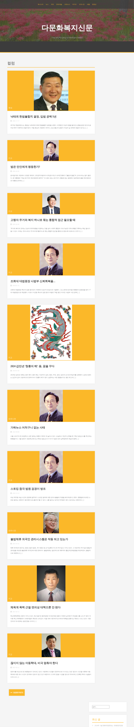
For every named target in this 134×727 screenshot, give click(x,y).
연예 (95, 527)
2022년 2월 (98, 236)
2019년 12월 (98, 291)
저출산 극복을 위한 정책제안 (104, 90)
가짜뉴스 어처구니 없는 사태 (27, 438)
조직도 (96, 545)
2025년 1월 (98, 175)
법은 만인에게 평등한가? (25, 169)
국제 (52, 4)
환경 (95, 574)
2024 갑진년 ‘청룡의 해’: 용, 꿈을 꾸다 (32, 374)
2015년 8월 (98, 426)
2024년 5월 (98, 196)
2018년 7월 (98, 333)
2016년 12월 (98, 383)
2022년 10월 (98, 230)
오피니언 (81, 4)
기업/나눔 (97, 493)
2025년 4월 (98, 167)
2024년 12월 (98, 178)
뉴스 (47, 4)
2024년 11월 (98, 180)
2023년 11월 (98, 209)
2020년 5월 (98, 278)
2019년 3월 (98, 312)
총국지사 (97, 556)
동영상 (94, 4)
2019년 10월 (98, 296)
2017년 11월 (98, 354)
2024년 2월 (98, 204)
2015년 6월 (98, 431)
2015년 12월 (98, 415)
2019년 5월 (98, 307)
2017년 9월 (98, 360)
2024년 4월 (98, 199)
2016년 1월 (98, 413)
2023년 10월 (98, 212)
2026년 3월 (98, 143)
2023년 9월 (98, 214)
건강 (95, 479)
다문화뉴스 (97, 503)
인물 (95, 535)
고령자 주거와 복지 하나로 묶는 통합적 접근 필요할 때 (42, 222)
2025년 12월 (98, 151)
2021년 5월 (98, 251)
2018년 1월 (98, 349)
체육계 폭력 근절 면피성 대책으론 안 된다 (35, 623)
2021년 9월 (98, 244)
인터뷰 (96, 540)
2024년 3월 (98, 201)
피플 (88, 4)
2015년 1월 (98, 444)
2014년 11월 (98, 450)
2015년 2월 (98, 442)
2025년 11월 (98, 154)
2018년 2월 (98, 347)
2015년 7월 (98, 428)
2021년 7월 (98, 249)
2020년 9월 (98, 267)
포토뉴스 (67, 4)
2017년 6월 (98, 368)
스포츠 (96, 524)
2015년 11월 (98, 418)
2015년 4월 (98, 436)
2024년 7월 (98, 191)
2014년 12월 (98, 447)
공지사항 (97, 482)
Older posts (18, 708)
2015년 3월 (98, 439)
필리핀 (96, 567)
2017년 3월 (98, 376)
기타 (95, 495)
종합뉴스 (97, 548)
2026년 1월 (98, 149)
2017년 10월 (98, 357)
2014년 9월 (98, 455)
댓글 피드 (97, 602)
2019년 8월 (98, 302)
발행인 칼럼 (98, 519)
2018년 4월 (98, 341)
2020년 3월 (98, 283)
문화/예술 (97, 514)
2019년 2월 (98, 315)
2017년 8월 (98, 362)
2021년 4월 (98, 254)
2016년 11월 (98, 386)
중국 (95, 551)
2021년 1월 (98, 262)
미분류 (96, 516)
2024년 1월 (98, 207)
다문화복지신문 (67, 28)
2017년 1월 (98, 381)
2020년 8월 (98, 270)
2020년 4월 (98, 281)
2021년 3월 (98, 257)
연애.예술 (59, 4)
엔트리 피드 (98, 599)
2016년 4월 (98, 405)
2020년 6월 (98, 275)
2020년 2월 (98, 286)
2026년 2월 (98, 146)
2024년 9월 (98, 185)
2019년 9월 (98, 299)
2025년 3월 (98, 170)
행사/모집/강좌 (99, 572)
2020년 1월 (98, 288)
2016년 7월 (98, 397)
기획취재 (97, 498)
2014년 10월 (98, 452)
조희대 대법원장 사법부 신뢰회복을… (32, 286)
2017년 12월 (98, 352)
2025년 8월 (98, 159)
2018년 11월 (98, 323)
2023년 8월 (98, 217)
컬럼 (95, 559)
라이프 (74, 4)
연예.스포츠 (98, 530)
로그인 (96, 597)
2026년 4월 (98, 141)
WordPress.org (99, 604)
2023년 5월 (98, 220)
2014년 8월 (98, 457)
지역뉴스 (97, 553)
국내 (10, 108)
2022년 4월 (98, 233)
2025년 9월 (98, 156)
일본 (95, 543)
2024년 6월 (98, 193)
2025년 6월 (98, 164)
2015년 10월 (98, 420)
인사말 (96, 537)
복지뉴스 (97, 522)
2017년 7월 (98, 365)
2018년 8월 (98, 331)
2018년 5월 (98, 339)
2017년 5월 (98, 370)
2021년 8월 (98, 246)
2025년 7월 (98, 162)
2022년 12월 (98, 228)
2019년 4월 (98, 310)
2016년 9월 (98, 391)
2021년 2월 (98, 259)
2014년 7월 (98, 460)
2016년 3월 (98, 407)
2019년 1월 (98, 318)
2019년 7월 (98, 304)
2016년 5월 (98, 402)
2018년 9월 (98, 328)
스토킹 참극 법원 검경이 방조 (28, 502)
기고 (10, 160)
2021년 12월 (98, 238)
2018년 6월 (98, 336)
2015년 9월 (98, 423)
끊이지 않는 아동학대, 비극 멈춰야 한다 (34, 679)
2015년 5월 (98, 434)
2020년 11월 (98, 265)
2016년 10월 (98, 389)
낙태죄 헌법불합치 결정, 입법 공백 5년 (33, 116)
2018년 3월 (98, 344)
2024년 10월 (98, 183)
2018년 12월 (98, 320)
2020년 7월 (98, 273)
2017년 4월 (98, 373)
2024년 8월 (98, 188)
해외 (95, 569)
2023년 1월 (98, 225)
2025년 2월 (98, 172)
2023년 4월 (98, 222)
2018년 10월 (98, 325)
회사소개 (40, 4)
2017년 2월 (98, 378)
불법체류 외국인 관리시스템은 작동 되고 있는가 (39, 555)
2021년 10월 (98, 241)
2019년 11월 (98, 294)
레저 (95, 511)
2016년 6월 (98, 399)
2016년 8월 (98, 394)
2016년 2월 (98, 410)
